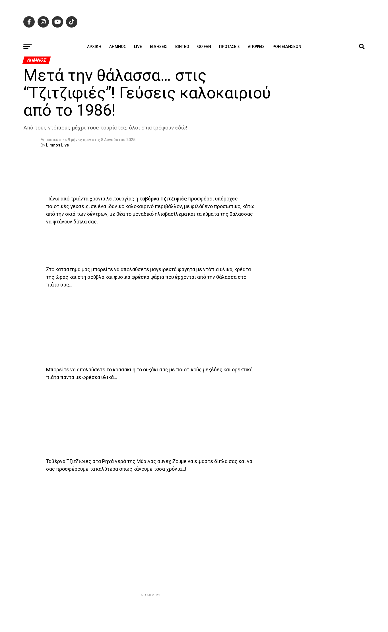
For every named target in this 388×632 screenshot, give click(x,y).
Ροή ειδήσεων (287, 46)
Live (138, 46)
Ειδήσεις (158, 46)
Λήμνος (117, 46)
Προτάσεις (229, 46)
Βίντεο (182, 46)
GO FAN (204, 46)
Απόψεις (256, 46)
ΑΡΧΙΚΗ (94, 46)
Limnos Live (57, 145)
